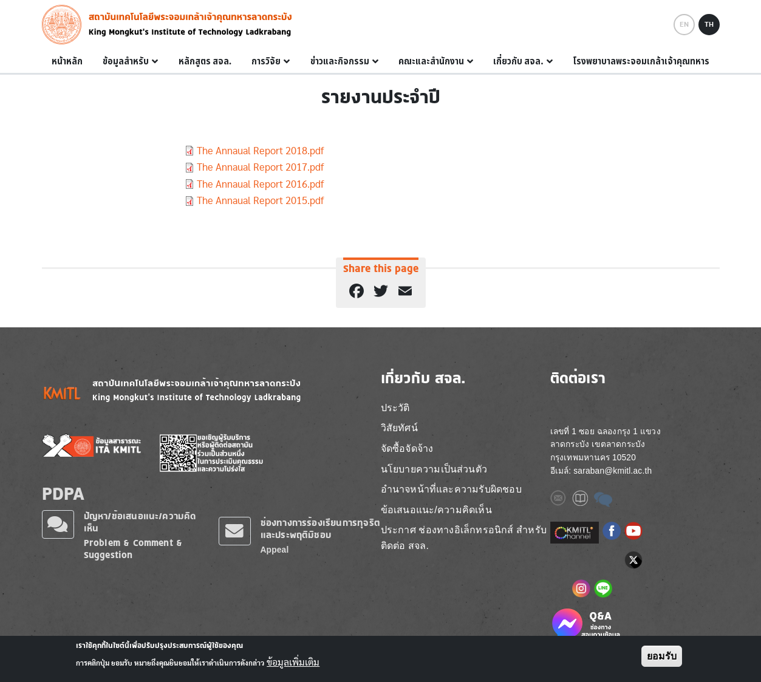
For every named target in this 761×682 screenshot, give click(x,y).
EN (684, 24)
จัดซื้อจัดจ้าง (407, 448)
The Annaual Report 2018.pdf (260, 151)
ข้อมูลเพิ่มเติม (293, 664)
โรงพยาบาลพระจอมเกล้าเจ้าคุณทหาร (641, 61)
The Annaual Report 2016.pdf (260, 184)
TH (709, 24)
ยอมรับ (662, 658)
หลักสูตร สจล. (205, 61)
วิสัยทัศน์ (399, 428)
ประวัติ (395, 408)
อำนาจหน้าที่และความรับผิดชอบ (451, 489)
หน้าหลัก (67, 61)
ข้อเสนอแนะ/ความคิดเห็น (436, 510)
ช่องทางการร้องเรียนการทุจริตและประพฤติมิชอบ (321, 528)
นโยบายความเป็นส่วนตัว (434, 469)
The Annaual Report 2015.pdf (260, 201)
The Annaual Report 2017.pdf (260, 167)
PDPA (63, 493)
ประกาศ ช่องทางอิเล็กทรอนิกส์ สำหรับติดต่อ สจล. (464, 538)
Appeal (275, 549)
